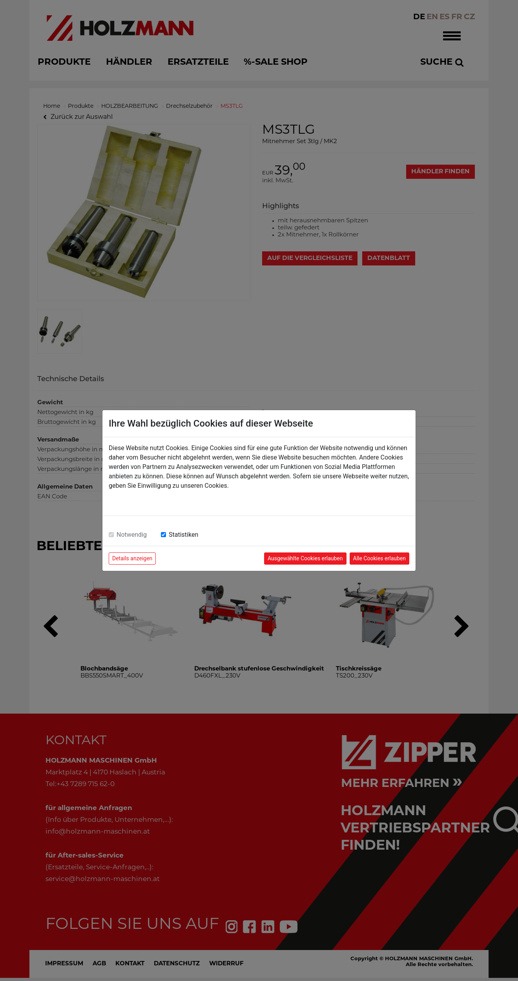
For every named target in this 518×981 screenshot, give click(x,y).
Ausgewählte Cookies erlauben (305, 558)
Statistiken (183, 534)
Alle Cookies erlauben (379, 558)
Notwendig (132, 534)
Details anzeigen (132, 558)
